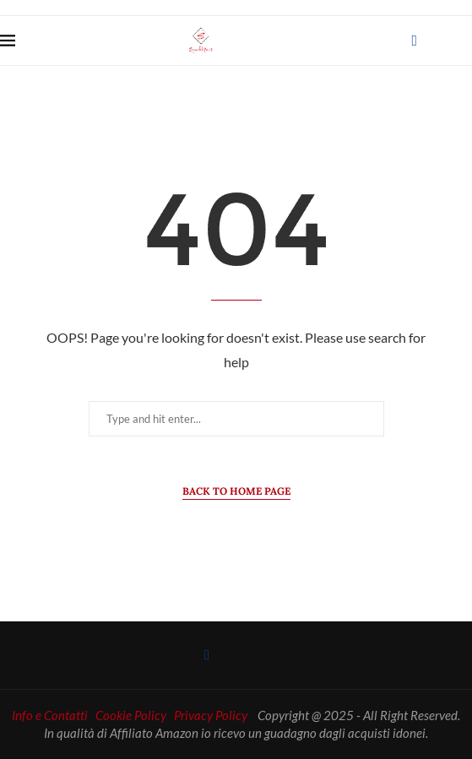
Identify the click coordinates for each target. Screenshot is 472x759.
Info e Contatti (50, 715)
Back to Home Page (236, 491)
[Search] (463, 40)
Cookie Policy (130, 715)
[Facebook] (414, 40)
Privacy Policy (210, 715)
